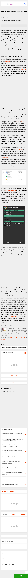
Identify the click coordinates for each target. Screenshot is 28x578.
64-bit (22, 121)
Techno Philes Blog (13, 316)
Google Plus (14, 337)
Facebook (22, 337)
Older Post (14, 379)
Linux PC (23, 69)
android (7, 61)
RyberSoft (7, 546)
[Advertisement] (14, 92)
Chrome (19, 149)
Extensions (5, 157)
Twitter (3, 339)
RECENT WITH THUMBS (8, 491)
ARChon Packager (10, 190)
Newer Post (14, 375)
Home (14, 382)
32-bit (17, 121)
